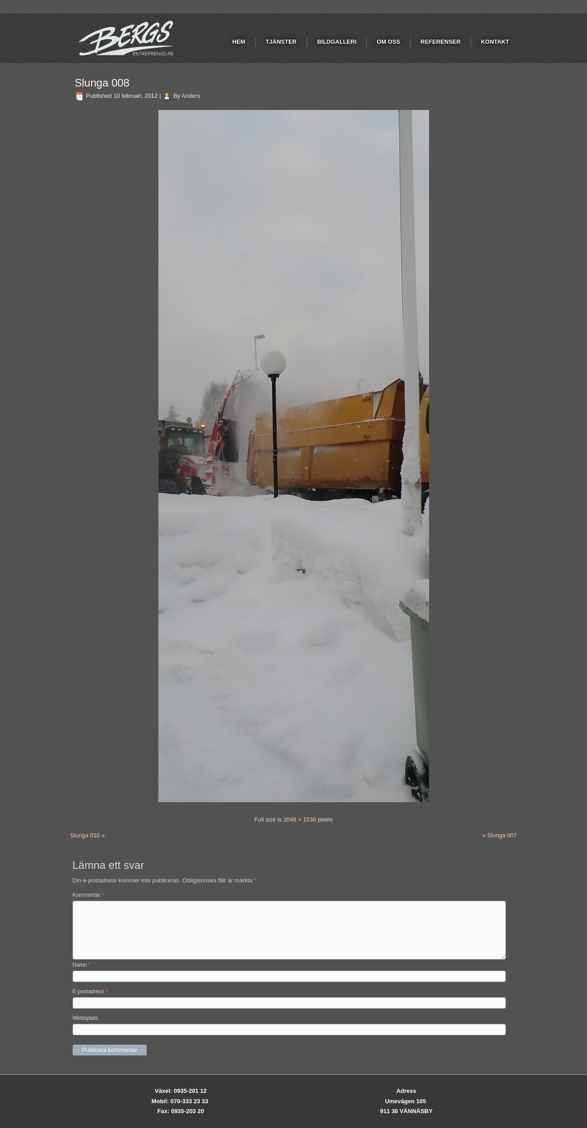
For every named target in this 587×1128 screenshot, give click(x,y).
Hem (238, 41)
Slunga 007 (502, 835)
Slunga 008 (102, 83)
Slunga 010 (85, 835)
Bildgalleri (336, 41)
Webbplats (85, 1018)
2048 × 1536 (299, 819)
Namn (82, 965)
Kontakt (495, 41)
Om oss (388, 41)
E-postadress (90, 991)
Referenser (441, 41)
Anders (190, 95)
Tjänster (281, 41)
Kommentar (88, 895)
